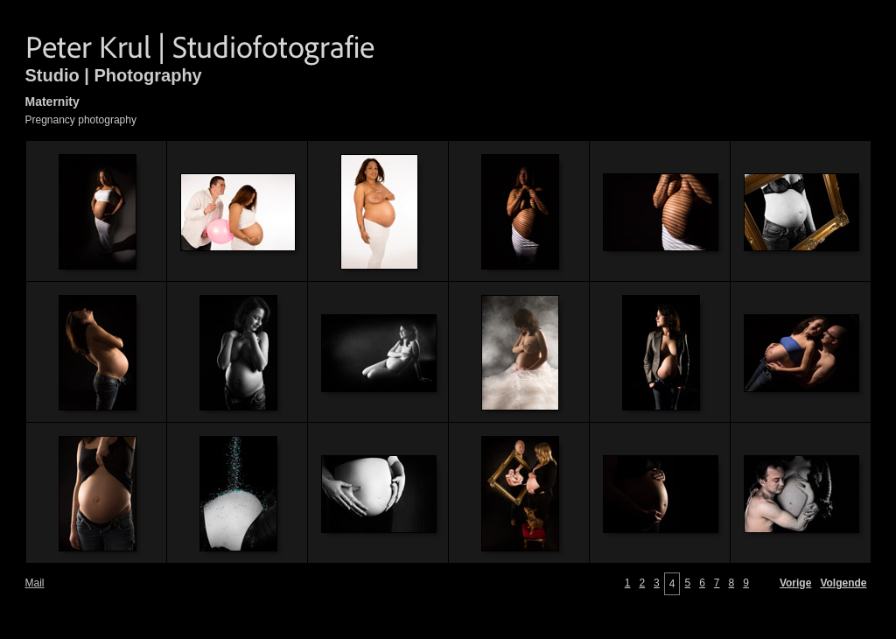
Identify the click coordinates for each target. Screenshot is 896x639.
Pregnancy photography (80, 120)
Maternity (52, 102)
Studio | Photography (113, 75)
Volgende (843, 583)
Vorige (795, 583)
